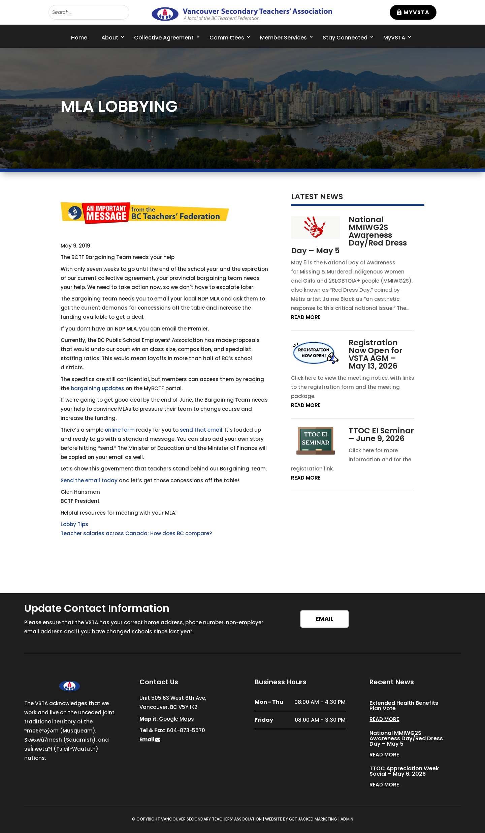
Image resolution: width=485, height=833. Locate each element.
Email (324, 618)
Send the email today (89, 480)
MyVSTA (416, 12)
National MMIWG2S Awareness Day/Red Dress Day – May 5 (349, 235)
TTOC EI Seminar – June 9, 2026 (381, 434)
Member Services (283, 37)
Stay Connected (345, 37)
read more (306, 317)
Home (79, 37)
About (109, 37)
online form (120, 429)
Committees (226, 37)
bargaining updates (97, 388)
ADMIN (347, 819)
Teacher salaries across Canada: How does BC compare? (136, 533)
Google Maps (176, 718)
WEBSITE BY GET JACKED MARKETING (301, 819)
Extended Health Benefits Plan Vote (403, 705)
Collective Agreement (164, 37)
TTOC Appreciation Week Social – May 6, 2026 (404, 771)
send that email (201, 429)
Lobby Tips (74, 524)
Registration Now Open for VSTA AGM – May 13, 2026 (375, 354)
